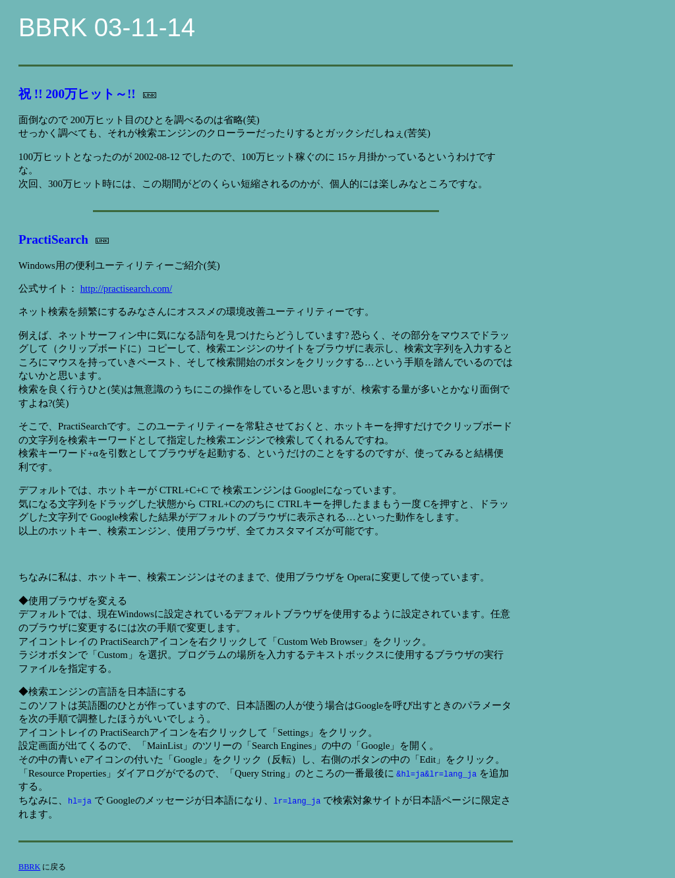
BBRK (29, 866)
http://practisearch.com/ (126, 288)
